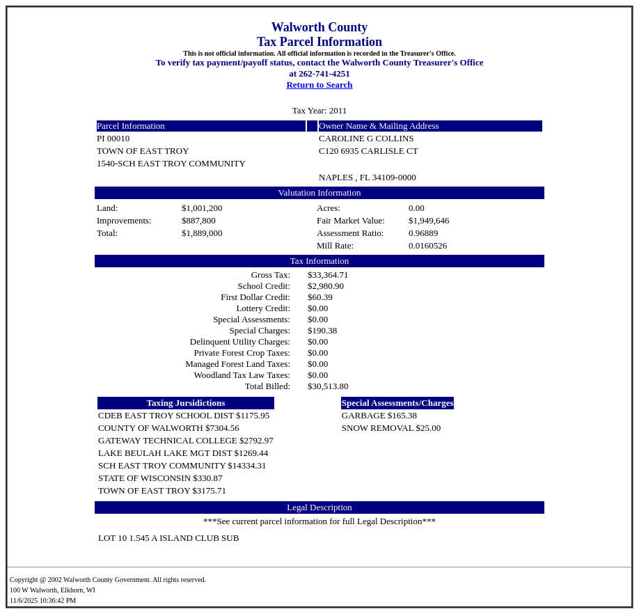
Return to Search (319, 84)
